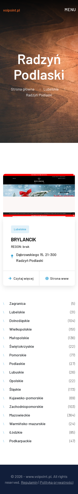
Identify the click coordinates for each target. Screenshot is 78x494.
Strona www (57, 278)
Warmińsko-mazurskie (27, 423)
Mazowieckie (19, 415)
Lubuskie (16, 372)
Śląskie (15, 389)
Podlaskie (17, 363)
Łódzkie (15, 432)
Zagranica (17, 303)
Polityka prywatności (56, 482)
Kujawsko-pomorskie (26, 398)
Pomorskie (17, 355)
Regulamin (29, 482)
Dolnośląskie (19, 320)
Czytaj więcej (21, 278)
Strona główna (22, 89)
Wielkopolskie (20, 329)
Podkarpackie (20, 440)
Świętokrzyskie (21, 346)
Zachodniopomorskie (26, 406)
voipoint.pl (11, 10)
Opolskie (16, 380)
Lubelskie (51, 89)
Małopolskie (19, 337)
